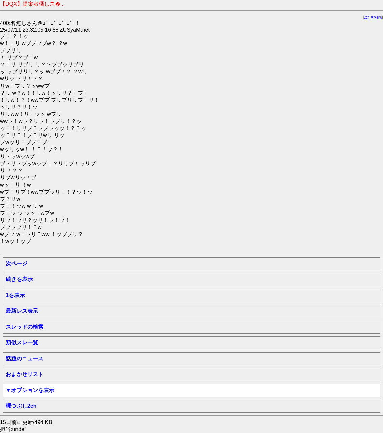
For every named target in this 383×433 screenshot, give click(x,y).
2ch (367, 17)
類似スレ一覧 (22, 342)
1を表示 (15, 295)
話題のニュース (24, 358)
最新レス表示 (22, 311)
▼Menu (376, 17)
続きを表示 (19, 279)
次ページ (16, 263)
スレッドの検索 (24, 327)
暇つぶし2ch (21, 406)
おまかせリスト (24, 374)
